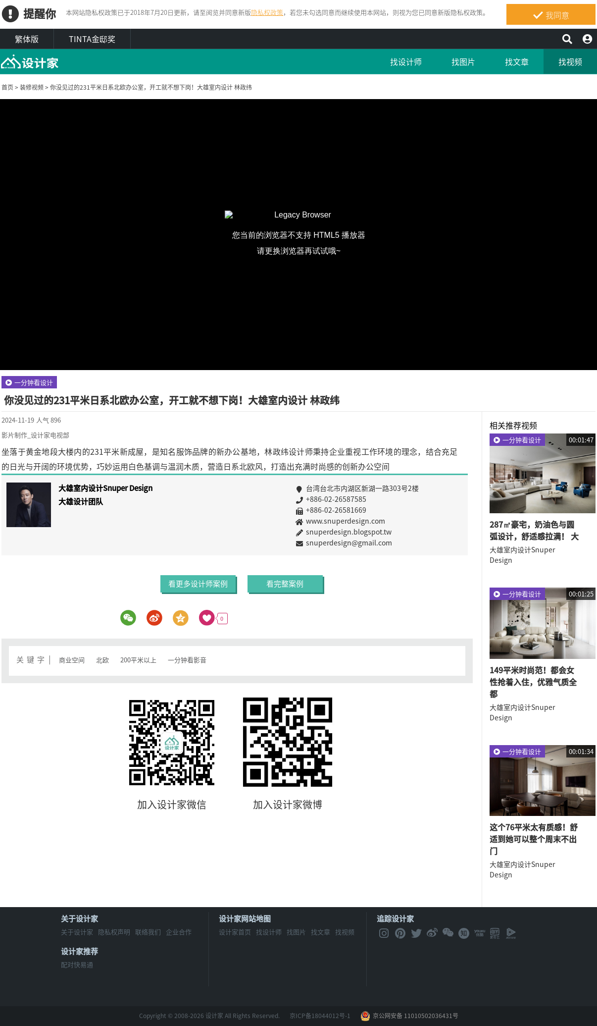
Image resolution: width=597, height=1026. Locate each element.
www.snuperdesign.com (363, 521)
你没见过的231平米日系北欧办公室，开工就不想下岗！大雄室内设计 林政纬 (151, 87)
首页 (7, 87)
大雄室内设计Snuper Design (105, 488)
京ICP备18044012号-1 (320, 1015)
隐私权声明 (114, 931)
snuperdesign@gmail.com (363, 542)
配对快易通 (77, 964)
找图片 (463, 61)
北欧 (102, 659)
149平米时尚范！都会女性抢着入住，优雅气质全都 (533, 682)
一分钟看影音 (187, 659)
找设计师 (406, 61)
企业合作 (179, 931)
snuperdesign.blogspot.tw (363, 532)
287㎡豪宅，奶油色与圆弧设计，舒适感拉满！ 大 (534, 530)
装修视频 (32, 87)
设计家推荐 (79, 951)
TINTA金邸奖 (92, 39)
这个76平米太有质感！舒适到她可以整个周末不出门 (534, 839)
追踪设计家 (395, 918)
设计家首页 (235, 931)
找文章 (517, 61)
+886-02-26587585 (363, 499)
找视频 (570, 61)
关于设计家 (79, 918)
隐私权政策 (267, 12)
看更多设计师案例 (198, 583)
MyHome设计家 (29, 62)
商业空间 (72, 659)
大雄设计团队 (80, 501)
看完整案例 (284, 583)
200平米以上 (138, 659)
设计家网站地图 (245, 918)
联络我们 (148, 931)
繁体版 (27, 39)
